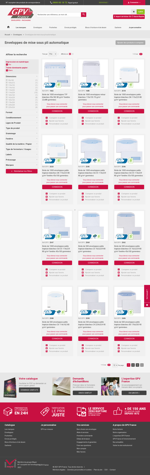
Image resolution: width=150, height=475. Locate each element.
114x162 (11, 88)
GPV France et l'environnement (124, 439)
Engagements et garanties (86, 442)
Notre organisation (120, 432)
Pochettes (8, 436)
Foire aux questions (84, 445)
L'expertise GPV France (121, 436)
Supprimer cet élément (7, 64)
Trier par (44, 54)
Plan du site (98, 470)
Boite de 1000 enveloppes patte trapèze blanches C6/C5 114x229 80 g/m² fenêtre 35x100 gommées (128, 173)
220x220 (11, 105)
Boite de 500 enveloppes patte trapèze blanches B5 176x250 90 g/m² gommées (127, 324)
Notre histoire (118, 429)
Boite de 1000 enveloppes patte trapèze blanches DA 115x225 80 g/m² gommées (128, 97)
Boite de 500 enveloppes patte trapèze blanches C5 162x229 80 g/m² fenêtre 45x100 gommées (127, 249)
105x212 (11, 83)
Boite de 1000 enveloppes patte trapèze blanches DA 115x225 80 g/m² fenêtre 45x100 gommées (56, 173)
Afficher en (64, 54)
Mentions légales (59, 470)
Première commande (85, 436)
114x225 (11, 90)
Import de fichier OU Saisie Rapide (129, 16)
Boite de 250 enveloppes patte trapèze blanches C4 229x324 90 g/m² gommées (91, 324)
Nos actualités (118, 442)
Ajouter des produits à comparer (130, 43)
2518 (124, 91)
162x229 (11, 97)
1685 (88, 91)
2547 (51, 242)
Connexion (57, 111)
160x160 (11, 95)
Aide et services (82, 432)
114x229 (11, 93)
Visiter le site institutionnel (122, 445)
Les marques (9, 429)
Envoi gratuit (85, 393)
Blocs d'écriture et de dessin (15, 442)
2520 (51, 167)
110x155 (11, 85)
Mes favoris (81, 452)
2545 (88, 167)
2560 (88, 242)
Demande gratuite (29, 390)
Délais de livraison (83, 439)
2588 (51, 318)
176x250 (11, 102)
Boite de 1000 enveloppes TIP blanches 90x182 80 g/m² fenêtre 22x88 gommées (56, 97)
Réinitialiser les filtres (22, 171)
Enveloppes (17, 35)
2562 (124, 242)
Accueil (7, 35)
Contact (113, 470)
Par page (121, 365)
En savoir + (134, 393)
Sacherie (8, 445)
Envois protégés (11, 439)
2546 (124, 167)
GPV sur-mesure (47, 429)
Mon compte (81, 448)
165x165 (11, 100)
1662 (51, 91)
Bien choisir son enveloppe (86, 429)
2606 (124, 318)
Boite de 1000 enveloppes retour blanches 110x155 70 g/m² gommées (91, 97)
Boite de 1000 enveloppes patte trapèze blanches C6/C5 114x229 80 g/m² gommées (92, 173)
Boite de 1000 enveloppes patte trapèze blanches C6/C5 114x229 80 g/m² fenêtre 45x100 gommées (56, 249)
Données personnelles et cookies (79, 470)
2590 (88, 318)
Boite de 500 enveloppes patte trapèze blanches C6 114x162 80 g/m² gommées (55, 324)
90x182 (11, 80)
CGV (106, 470)
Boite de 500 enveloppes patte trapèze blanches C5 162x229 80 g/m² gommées (91, 249)
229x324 (11, 107)
